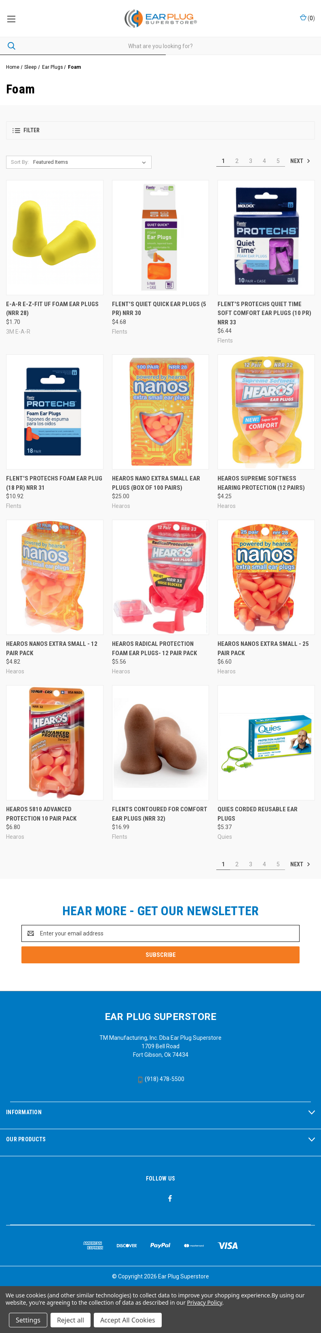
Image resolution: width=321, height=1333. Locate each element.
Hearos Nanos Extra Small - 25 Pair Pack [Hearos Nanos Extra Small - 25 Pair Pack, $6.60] (263, 648)
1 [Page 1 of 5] (223, 161)
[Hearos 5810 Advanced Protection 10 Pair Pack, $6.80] (55, 743)
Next (300, 161)
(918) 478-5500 (160, 1079)
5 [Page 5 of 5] (278, 161)
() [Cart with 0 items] (307, 17)
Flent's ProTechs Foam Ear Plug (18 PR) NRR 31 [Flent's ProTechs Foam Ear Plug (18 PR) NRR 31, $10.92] (54, 483)
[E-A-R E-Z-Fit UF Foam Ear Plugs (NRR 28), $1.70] (55, 238)
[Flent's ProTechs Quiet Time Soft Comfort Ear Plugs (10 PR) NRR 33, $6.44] (266, 238)
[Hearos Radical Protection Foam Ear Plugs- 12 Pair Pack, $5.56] (161, 577)
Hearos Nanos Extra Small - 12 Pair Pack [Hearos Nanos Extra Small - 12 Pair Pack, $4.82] (51, 648)
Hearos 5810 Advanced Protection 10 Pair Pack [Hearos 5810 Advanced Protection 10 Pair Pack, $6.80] (41, 814)
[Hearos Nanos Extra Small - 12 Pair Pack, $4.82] (55, 577)
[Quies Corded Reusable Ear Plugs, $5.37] (266, 743)
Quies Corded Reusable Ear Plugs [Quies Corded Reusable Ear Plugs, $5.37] (258, 814)
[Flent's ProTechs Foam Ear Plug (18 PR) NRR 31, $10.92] (55, 412)
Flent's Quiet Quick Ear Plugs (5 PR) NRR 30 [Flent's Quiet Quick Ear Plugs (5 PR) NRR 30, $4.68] (159, 308)
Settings (28, 1320)
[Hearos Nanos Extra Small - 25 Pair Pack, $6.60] (266, 577)
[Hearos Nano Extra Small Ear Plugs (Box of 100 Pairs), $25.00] (161, 412)
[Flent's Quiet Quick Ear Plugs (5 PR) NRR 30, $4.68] (161, 238)
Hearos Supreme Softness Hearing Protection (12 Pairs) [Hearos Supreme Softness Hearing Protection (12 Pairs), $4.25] (261, 483)
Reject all (70, 1320)
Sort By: (20, 162)
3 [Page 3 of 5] (250, 161)
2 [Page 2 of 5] (237, 161)
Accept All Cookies (127, 1320)
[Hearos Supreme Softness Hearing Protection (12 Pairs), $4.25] (266, 412)
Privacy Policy (204, 1302)
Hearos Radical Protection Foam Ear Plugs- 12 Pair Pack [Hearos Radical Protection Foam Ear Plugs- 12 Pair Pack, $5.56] (154, 648)
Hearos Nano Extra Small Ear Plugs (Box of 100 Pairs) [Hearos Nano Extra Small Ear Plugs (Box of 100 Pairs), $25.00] (156, 483)
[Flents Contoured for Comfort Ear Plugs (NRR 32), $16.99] (161, 743)
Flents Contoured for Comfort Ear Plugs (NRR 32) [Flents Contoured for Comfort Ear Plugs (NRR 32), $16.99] (159, 814)
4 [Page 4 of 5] (264, 161)
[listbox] (91, 162)
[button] (160, 130)
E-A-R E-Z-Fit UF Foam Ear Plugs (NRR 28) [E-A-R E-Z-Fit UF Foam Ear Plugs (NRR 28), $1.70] (52, 308)
